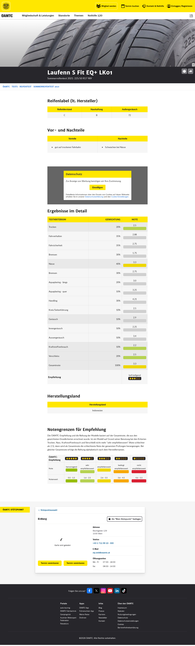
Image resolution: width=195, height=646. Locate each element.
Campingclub (65, 614)
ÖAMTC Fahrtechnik (68, 611)
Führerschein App (86, 611)
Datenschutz (123, 618)
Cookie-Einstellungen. (120, 196)
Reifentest (25, 86)
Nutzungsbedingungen (127, 614)
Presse (101, 611)
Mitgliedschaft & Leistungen (38, 15)
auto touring (65, 608)
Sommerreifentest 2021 (46, 86)
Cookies (121, 624)
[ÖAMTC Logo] (6, 6)
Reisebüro (64, 624)
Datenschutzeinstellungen (128, 621)
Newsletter (103, 618)
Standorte (64, 15)
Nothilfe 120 (95, 15)
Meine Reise (84, 614)
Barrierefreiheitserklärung (128, 628)
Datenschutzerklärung (94, 196)
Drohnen (82, 618)
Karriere (102, 614)
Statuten (121, 611)
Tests (15, 86)
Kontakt (102, 621)
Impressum (122, 608)
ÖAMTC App (84, 608)
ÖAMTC (6, 86)
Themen (79, 15)
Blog (100, 608)
